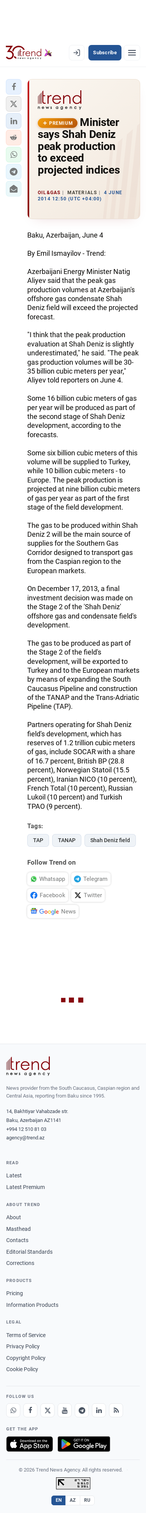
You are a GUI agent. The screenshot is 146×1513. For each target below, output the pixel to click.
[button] (13, 86)
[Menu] (132, 52)
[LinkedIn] (99, 1410)
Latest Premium (25, 1187)
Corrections (20, 1263)
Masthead (18, 1229)
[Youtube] (65, 1410)
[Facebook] (30, 1410)
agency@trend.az (25, 1138)
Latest (14, 1175)
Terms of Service (26, 1335)
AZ (73, 1500)
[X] (47, 1410)
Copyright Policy (26, 1358)
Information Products (32, 1305)
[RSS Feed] (116, 1410)
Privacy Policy (23, 1346)
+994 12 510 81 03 (26, 1129)
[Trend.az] (29, 53)
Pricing (14, 1293)
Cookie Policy (22, 1369)
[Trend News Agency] (28, 1066)
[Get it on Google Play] (84, 1444)
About (13, 1217)
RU (87, 1500)
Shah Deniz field (110, 840)
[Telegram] (82, 1410)
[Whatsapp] (13, 1410)
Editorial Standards (29, 1252)
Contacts (17, 1240)
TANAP (67, 840)
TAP (38, 840)
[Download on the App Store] (29, 1444)
